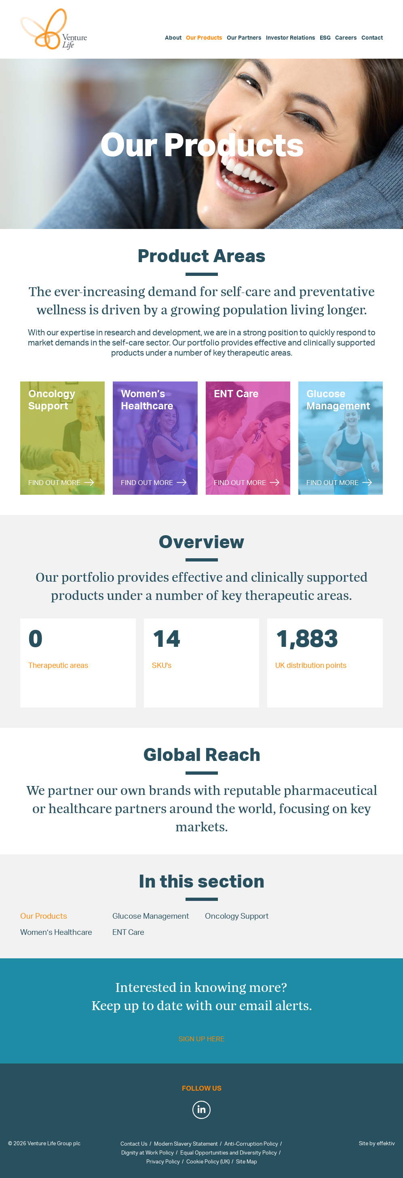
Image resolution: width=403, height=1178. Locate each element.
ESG (325, 37)
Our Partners (244, 37)
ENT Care (128, 932)
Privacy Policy (163, 1161)
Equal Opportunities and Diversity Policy (228, 1152)
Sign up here (201, 1038)
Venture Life (54, 29)
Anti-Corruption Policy (251, 1143)
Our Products (204, 37)
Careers (346, 37)
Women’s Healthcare (56, 932)
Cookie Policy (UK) (208, 1161)
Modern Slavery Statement (186, 1143)
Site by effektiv (377, 1143)
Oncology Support (237, 916)
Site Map (246, 1161)
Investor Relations (290, 37)
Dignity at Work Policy (147, 1152)
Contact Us (134, 1143)
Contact (372, 37)
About (173, 37)
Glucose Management (150, 916)
